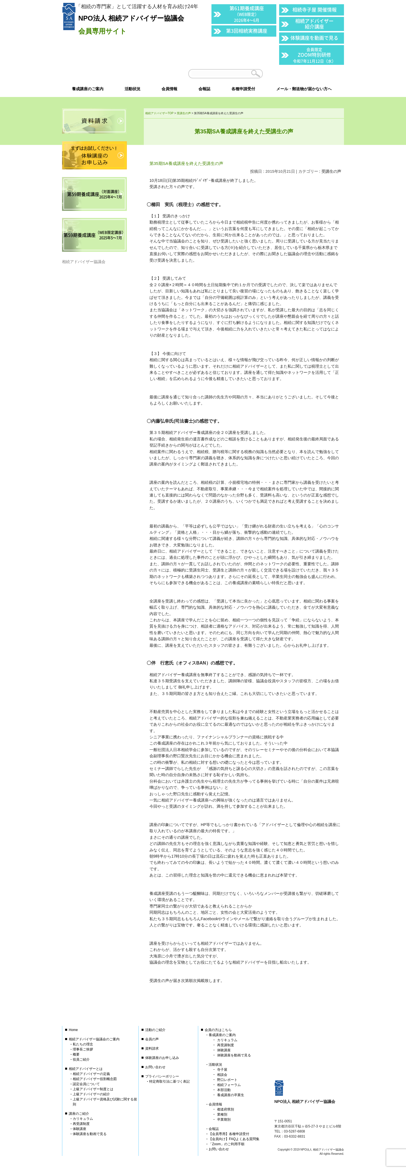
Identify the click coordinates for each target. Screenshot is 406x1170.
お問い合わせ (155, 1067)
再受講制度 (81, 1124)
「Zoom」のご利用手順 (226, 1144)
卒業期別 (224, 1120)
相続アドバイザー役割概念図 (95, 1079)
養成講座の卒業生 (230, 1095)
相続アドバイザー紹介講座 (314, 23)
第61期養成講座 (247, 14)
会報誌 (214, 1129)
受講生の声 (331, 171)
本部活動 (224, 1090)
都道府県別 (225, 1109)
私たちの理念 (83, 1044)
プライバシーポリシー (162, 1076)
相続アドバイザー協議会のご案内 (94, 1039)
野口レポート (227, 1080)
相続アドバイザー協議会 (83, 261)
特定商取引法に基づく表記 (169, 1081)
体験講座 (79, 1129)
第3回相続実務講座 (246, 30)
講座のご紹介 (79, 1114)
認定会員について (86, 1084)
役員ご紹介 (81, 1059)
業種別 (222, 1114)
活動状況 (215, 1065)
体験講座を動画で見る (314, 37)
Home (73, 1030)
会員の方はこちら (218, 1030)
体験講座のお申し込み (162, 1058)
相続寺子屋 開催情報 (314, 9)
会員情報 (215, 1104)
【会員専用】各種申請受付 (229, 1134)
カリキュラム (83, 1119)
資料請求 (152, 1048)
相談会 (222, 1075)
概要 (76, 1054)
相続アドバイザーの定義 (91, 1074)
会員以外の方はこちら (305, 73)
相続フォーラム (229, 1085)
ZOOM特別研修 (314, 55)
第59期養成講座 (94, 194)
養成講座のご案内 (222, 1035)
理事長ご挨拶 (83, 1049)
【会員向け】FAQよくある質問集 (234, 1139)
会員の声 (152, 1039)
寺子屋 (222, 1070)
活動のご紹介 (155, 1030)
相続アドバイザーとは (86, 1069)
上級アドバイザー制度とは (93, 1089)
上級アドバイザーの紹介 (91, 1094)
